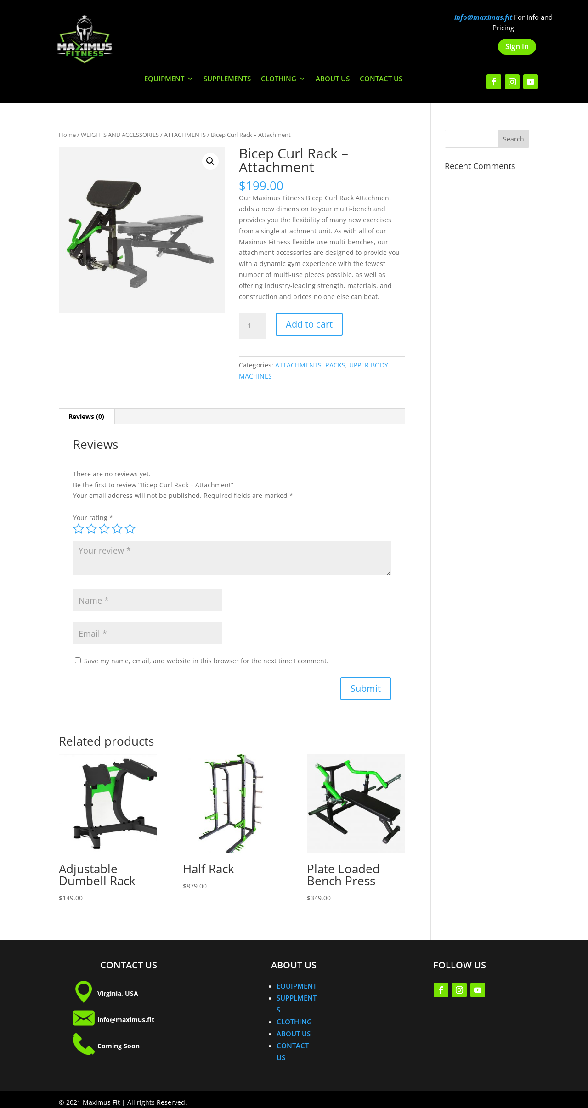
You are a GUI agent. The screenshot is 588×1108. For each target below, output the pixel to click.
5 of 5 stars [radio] (130, 528)
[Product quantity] (252, 326)
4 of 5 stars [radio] (117, 528)
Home (67, 134)
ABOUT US (333, 79)
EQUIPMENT (164, 79)
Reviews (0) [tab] (86, 416)
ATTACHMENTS (185, 134)
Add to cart (309, 324)
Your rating (93, 517)
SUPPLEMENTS (227, 79)
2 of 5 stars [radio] (91, 528)
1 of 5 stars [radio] (78, 528)
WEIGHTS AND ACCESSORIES (120, 134)
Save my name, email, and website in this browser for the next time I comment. (206, 660)
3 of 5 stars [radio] (104, 528)
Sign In (517, 46)
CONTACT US (381, 79)
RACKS (335, 365)
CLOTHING (278, 79)
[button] (210, 161)
